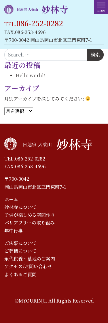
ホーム (11, 199)
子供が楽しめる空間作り (29, 214)
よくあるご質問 (20, 274)
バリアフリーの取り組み (29, 222)
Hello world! (30, 75)
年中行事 (13, 230)
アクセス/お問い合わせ (28, 266)
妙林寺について (20, 207)
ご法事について (20, 243)
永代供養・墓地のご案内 (29, 258)
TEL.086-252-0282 (24, 158)
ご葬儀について (20, 251)
